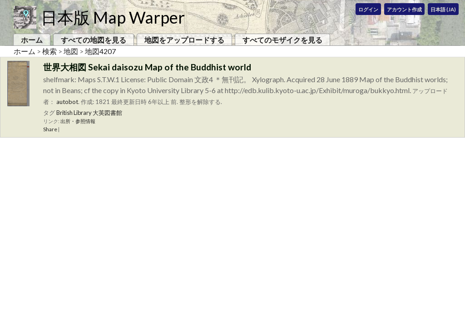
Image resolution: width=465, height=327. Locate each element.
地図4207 (100, 51)
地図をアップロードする (184, 39)
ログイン (368, 9)
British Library (74, 112)
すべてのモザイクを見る (282, 39)
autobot (67, 101)
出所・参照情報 (77, 121)
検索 (49, 51)
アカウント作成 (404, 9)
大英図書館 (107, 112)
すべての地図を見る (93, 39)
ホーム (32, 39)
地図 (71, 51)
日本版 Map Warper (113, 17)
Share (50, 129)
